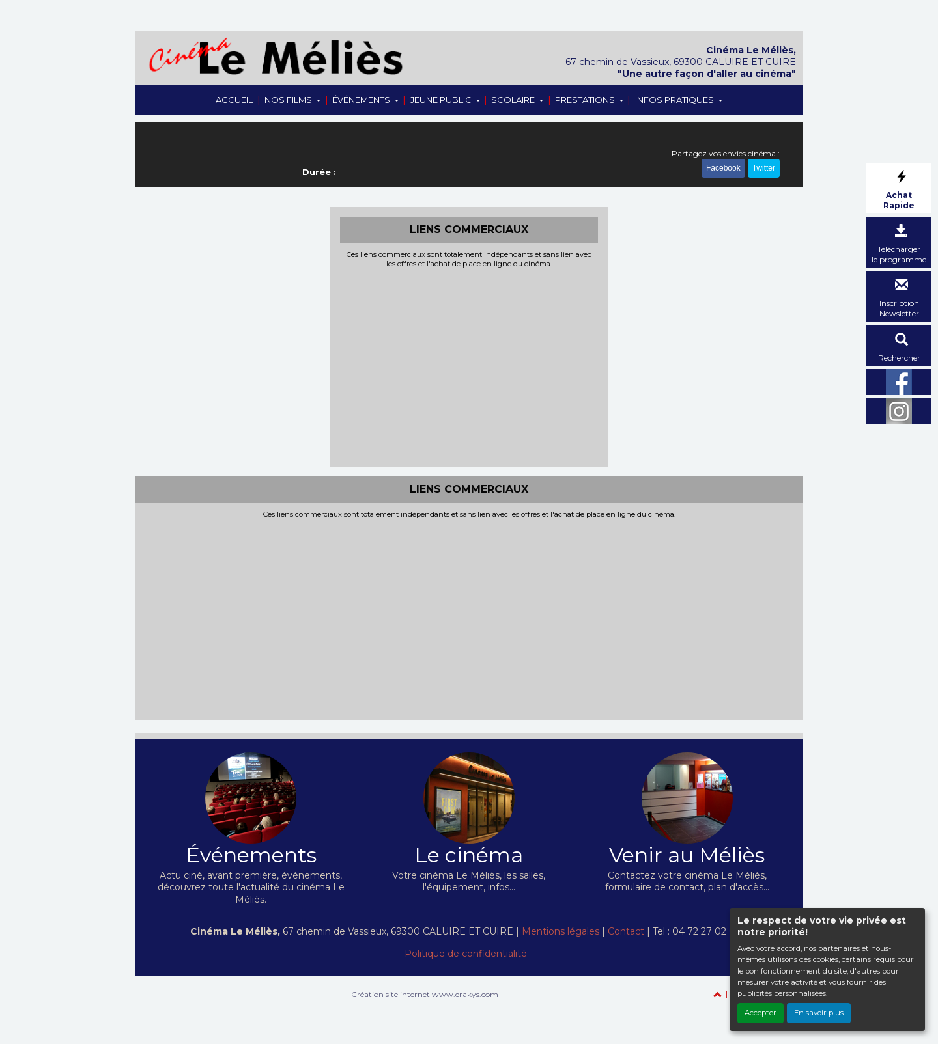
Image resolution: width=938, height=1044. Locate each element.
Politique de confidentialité (466, 953)
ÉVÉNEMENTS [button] (362, 99)
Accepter (760, 1012)
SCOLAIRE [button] (514, 99)
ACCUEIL (234, 99)
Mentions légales (560, 931)
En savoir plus (819, 1012)
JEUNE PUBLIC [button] (442, 99)
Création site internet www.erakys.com (424, 994)
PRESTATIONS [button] (586, 99)
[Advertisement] (469, 366)
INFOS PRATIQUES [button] (675, 99)
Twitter (763, 167)
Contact (626, 931)
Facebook (723, 167)
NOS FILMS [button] (289, 99)
